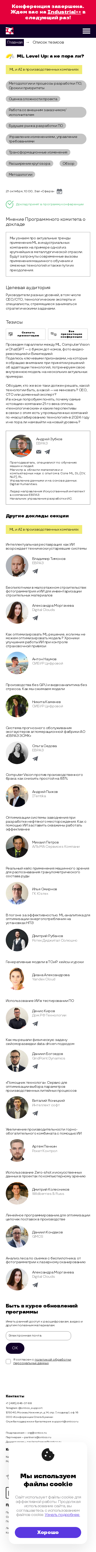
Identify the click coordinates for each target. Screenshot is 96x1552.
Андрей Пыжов (45, 792)
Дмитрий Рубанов (47, 936)
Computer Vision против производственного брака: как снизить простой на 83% (44, 777)
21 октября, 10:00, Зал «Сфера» (30, 191)
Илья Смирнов (44, 889)
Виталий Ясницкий (48, 1100)
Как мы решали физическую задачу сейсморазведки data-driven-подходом (40, 1042)
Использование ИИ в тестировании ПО (40, 1001)
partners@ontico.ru (37, 1437)
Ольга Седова (44, 746)
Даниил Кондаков (47, 1232)
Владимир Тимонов (49, 559)
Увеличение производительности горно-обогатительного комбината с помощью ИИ (44, 1131)
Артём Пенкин (44, 1146)
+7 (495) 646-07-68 (19, 1403)
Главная (15, 42)
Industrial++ (64, 12)
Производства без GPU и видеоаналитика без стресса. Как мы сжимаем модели (46, 687)
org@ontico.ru (37, 1432)
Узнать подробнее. (62, 1514)
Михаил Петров (45, 842)
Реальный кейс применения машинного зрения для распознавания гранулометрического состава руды (47, 872)
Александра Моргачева (53, 605)
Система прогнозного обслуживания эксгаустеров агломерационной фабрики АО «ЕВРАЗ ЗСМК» (45, 732)
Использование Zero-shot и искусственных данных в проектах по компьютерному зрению (46, 1174)
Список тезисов (48, 42)
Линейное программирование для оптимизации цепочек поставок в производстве (48, 1217)
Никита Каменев (46, 702)
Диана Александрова (51, 975)
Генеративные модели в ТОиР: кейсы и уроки (45, 962)
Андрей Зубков (49, 439)
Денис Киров (43, 1011)
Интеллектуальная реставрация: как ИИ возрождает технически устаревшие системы (46, 546)
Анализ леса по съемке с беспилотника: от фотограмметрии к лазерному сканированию (46, 1260)
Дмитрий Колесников (50, 1189)
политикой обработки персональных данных (42, 1361)
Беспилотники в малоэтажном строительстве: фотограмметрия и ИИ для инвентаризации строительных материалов (46, 591)
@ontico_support (30, 1408)
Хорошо (48, 1532)
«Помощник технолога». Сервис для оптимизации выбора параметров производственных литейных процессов (41, 1086)
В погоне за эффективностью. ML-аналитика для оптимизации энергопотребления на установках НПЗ (48, 919)
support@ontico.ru (65, 1421)
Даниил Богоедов (47, 1054)
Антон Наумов (44, 659)
